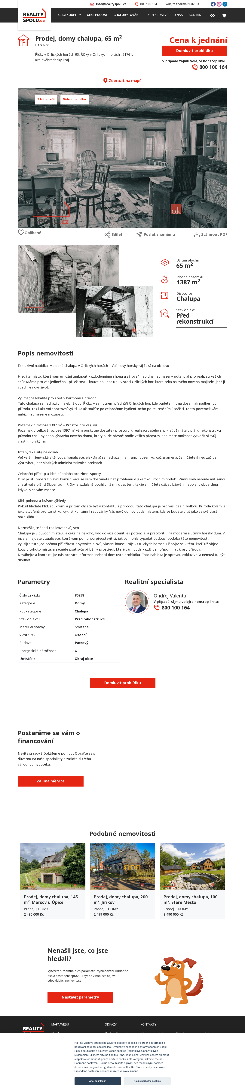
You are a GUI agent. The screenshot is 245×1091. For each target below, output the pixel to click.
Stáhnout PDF (210, 234)
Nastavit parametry (80, 997)
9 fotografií (46, 99)
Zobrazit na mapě (122, 80)
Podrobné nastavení (86, 1063)
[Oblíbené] (44, 232)
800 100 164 (148, 4)
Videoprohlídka (74, 99)
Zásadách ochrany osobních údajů (146, 1047)
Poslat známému (155, 234)
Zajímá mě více (51, 781)
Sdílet (114, 234)
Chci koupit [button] (68, 15)
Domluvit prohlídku (194, 50)
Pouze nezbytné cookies (147, 1081)
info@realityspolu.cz (111, 4)
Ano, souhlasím (97, 1081)
